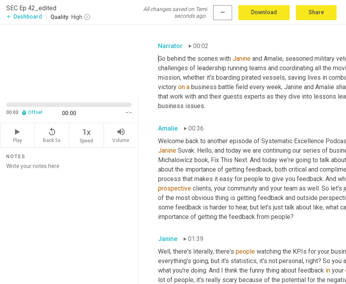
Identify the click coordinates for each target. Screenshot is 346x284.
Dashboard (24, 16)
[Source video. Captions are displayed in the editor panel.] (69, 60)
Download (264, 12)
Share (316, 12)
